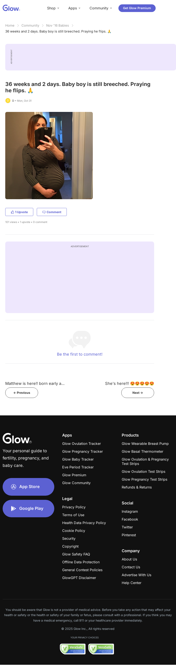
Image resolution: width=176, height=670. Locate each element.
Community (30, 25)
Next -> (137, 392)
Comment (51, 212)
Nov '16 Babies (57, 25)
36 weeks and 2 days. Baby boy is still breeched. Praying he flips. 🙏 (58, 31)
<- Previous (21, 392)
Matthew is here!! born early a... (35, 383)
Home (9, 25)
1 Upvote (19, 212)
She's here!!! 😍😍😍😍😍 (129, 383)
